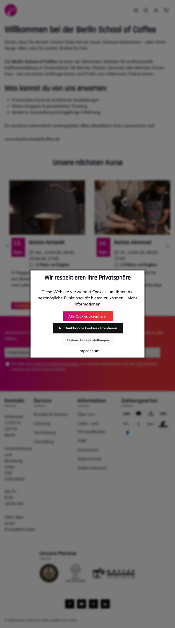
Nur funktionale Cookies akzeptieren (88, 328)
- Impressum (87, 350)
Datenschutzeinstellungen (88, 340)
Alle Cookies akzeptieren (88, 317)
